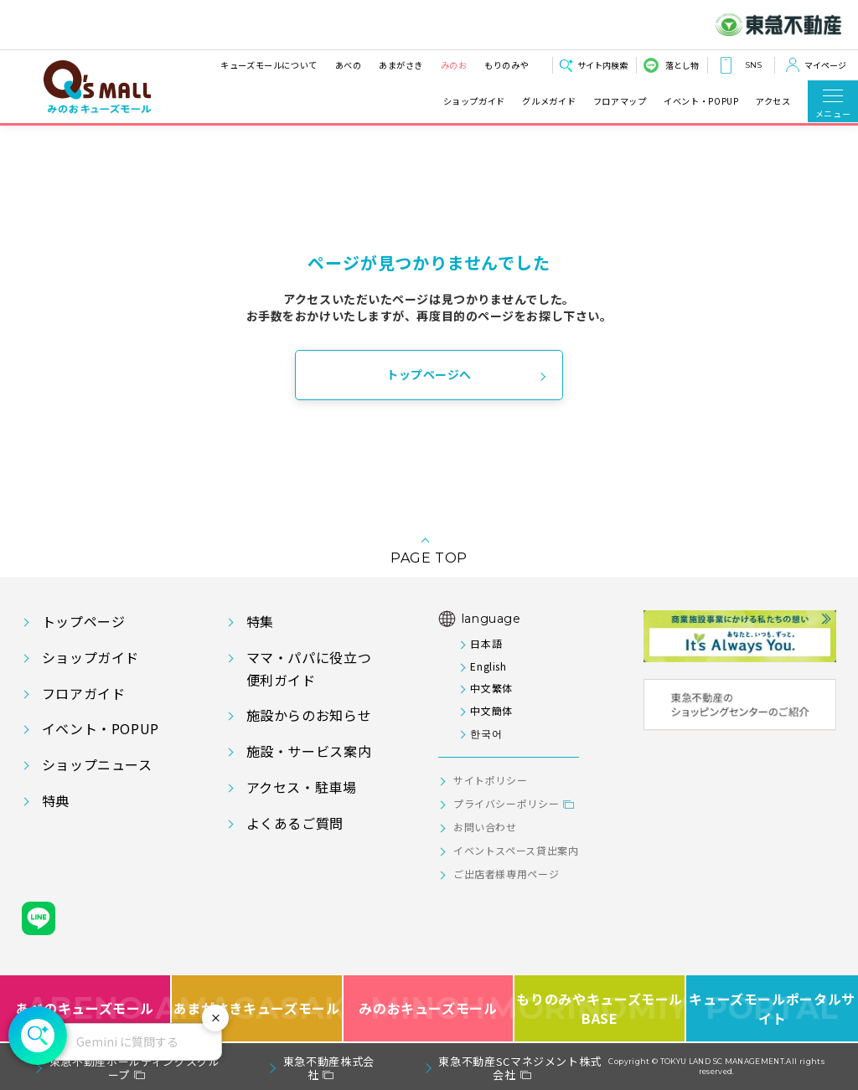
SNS (753, 64)
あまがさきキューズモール (258, 1008)
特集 (260, 621)
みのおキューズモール (428, 1008)
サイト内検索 (602, 65)
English (488, 666)
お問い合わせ (485, 827)
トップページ (84, 621)
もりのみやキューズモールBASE (600, 1008)
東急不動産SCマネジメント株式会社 (520, 1067)
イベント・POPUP (701, 101)
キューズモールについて (269, 65)
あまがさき (401, 65)
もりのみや (506, 65)
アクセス (773, 101)
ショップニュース (97, 764)
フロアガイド (84, 693)
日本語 (486, 643)
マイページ (825, 65)
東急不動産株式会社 (329, 1067)
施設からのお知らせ (309, 715)
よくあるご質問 (295, 823)
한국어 (486, 733)
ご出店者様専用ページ (506, 873)
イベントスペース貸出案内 (516, 850)
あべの (347, 65)
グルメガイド (549, 101)
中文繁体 (491, 688)
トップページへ (429, 374)
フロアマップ (620, 101)
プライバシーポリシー (506, 803)
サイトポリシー (490, 780)
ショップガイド (474, 101)
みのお (453, 65)
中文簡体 (491, 710)
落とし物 (682, 65)
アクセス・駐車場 (301, 787)
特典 (56, 800)
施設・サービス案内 (309, 751)
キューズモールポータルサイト (772, 1008)
